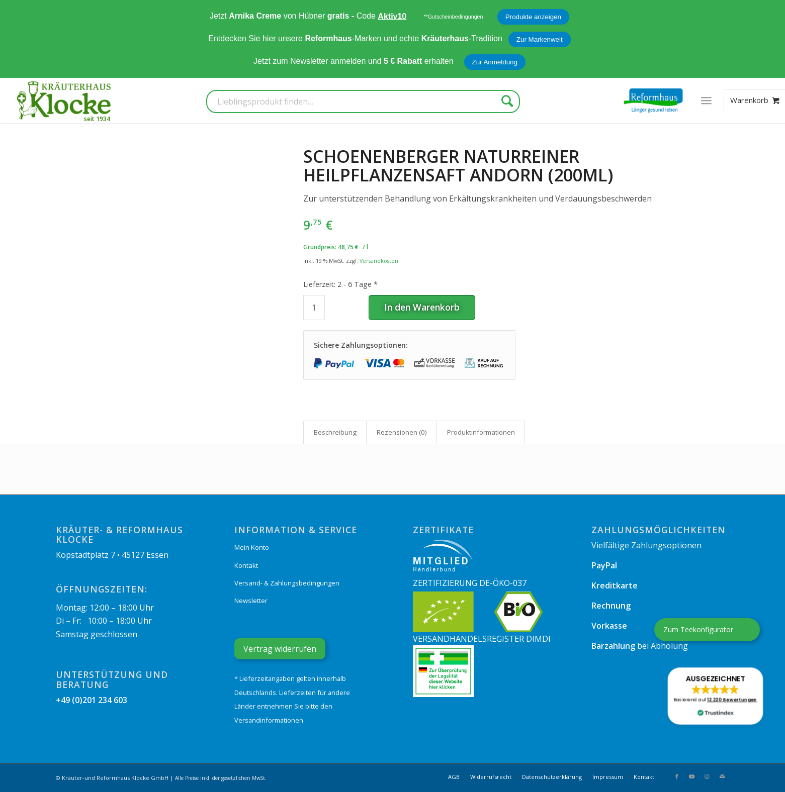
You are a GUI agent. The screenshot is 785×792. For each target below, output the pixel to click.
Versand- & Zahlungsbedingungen (286, 582)
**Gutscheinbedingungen (453, 17)
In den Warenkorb (422, 307)
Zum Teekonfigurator (698, 629)
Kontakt (246, 565)
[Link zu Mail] (722, 776)
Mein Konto (251, 547)
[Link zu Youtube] (692, 776)
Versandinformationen (268, 720)
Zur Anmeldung (494, 62)
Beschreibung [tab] (335, 432)
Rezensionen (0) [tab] (402, 432)
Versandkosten (379, 260)
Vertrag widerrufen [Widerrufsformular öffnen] (279, 648)
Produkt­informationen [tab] (481, 432)
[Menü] (706, 100)
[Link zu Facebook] (676, 776)
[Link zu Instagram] (707, 776)
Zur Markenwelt (539, 39)
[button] (715, 696)
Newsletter (251, 600)
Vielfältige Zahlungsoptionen (646, 545)
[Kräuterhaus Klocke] (65, 100)
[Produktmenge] (314, 307)
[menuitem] (706, 100)
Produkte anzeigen (533, 17)
